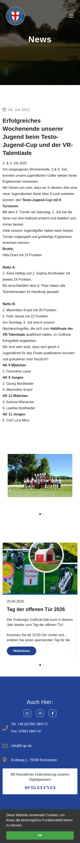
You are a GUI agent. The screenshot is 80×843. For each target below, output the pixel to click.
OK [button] (40, 835)
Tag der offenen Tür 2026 (36, 609)
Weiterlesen (21, 651)
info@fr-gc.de (21, 746)
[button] (40, 514)
